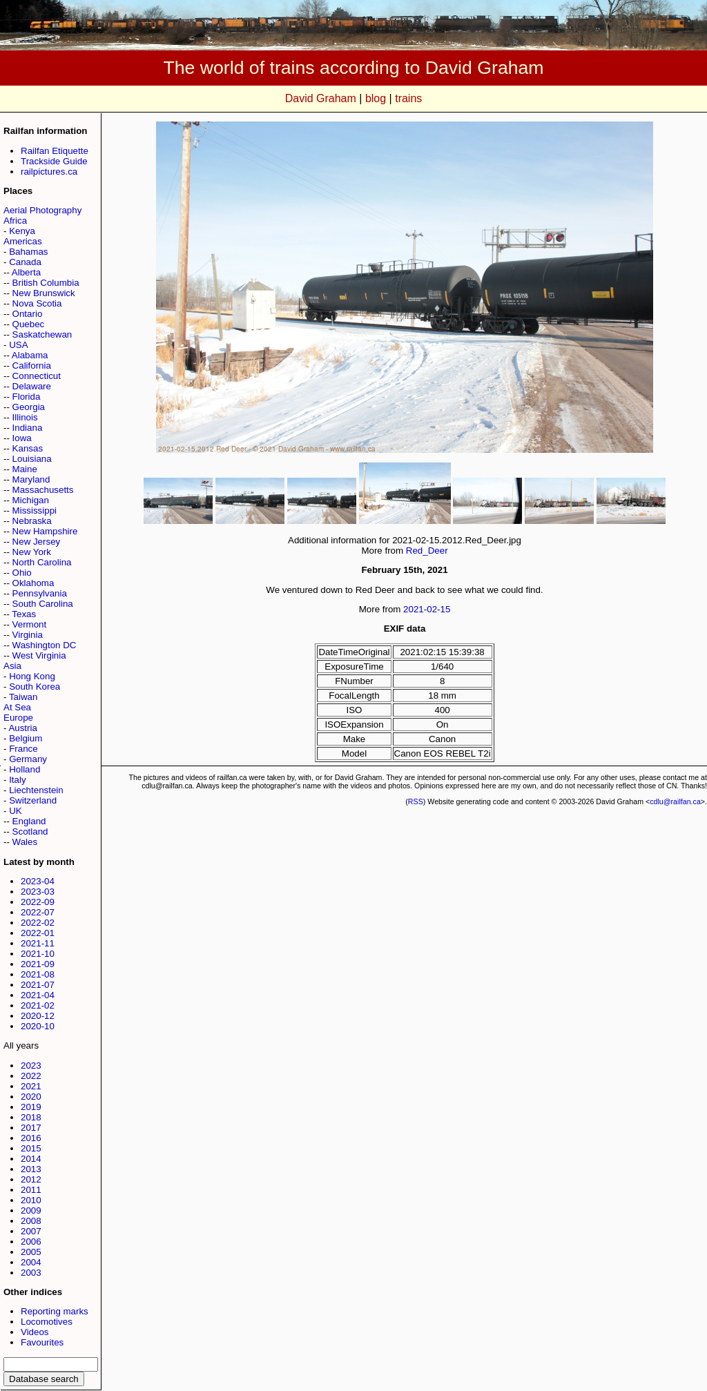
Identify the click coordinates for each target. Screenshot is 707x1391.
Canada (25, 262)
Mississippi (34, 510)
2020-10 (38, 1026)
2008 (31, 1221)
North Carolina (42, 562)
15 (445, 609)
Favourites (42, 1342)
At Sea (17, 707)
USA (18, 345)
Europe (18, 717)
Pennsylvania (39, 593)
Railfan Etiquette (54, 151)
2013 (31, 1169)
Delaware (31, 386)
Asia (12, 666)
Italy (17, 780)
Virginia (27, 635)
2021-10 (38, 954)
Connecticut (36, 376)
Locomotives (46, 1321)
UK (15, 811)
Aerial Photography (42, 210)
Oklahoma (33, 583)
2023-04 (38, 881)
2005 (31, 1252)
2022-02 (38, 922)
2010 (31, 1200)
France (23, 748)
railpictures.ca (49, 171)
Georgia (28, 407)
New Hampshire (45, 531)
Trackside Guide (54, 161)
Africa (15, 220)
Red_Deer (427, 550)
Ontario (27, 314)
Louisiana (32, 459)
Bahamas (28, 251)
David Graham (320, 98)
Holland (24, 769)
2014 (31, 1159)
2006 (31, 1241)
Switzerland (33, 800)
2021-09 (38, 964)
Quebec (28, 324)
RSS (415, 801)
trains (408, 98)
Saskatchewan (42, 334)
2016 (31, 1138)
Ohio (22, 572)
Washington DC (44, 645)
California (31, 365)
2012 (31, 1179)
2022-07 (38, 912)
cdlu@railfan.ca (675, 801)
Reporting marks (54, 1311)
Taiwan (23, 697)
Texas (24, 614)
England (29, 821)
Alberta (26, 272)
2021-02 (38, 1005)
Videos (35, 1332)
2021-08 (38, 974)
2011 (31, 1190)
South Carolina (42, 604)
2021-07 (38, 985)
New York (31, 552)
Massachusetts (43, 490)
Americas (22, 241)
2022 (31, 1076)
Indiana (27, 427)
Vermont (29, 624)
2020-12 (38, 1016)
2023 (31, 1065)
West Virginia (39, 655)
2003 (31, 1272)
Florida (26, 396)
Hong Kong (32, 676)
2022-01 (38, 933)
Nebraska (32, 521)
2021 (31, 1086)
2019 (31, 1107)
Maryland (31, 479)
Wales (25, 842)
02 (432, 609)
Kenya (22, 231)
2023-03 (38, 891)
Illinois (25, 417)
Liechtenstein (36, 790)
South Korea (34, 686)
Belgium (25, 738)
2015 (31, 1148)
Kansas (27, 448)
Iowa (22, 438)
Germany (28, 759)
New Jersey (36, 541)
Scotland (30, 831)
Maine (24, 469)
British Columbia (45, 283)
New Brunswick (43, 293)
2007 (31, 1231)
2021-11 (38, 943)
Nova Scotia (37, 303)
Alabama (30, 355)
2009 (31, 1210)
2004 (31, 1262)
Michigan (30, 500)
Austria (22, 728)
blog (375, 98)
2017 (31, 1127)
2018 (31, 1117)
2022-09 (38, 902)
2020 (31, 1096)
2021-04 (38, 995)
